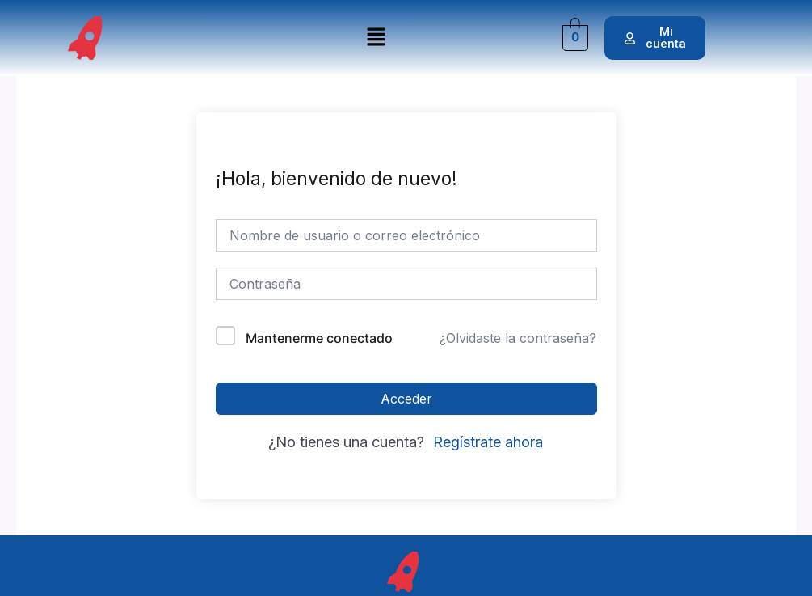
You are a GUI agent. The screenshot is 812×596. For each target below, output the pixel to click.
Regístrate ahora (488, 441)
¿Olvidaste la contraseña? (518, 338)
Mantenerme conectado (319, 338)
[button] (376, 37)
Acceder (406, 399)
